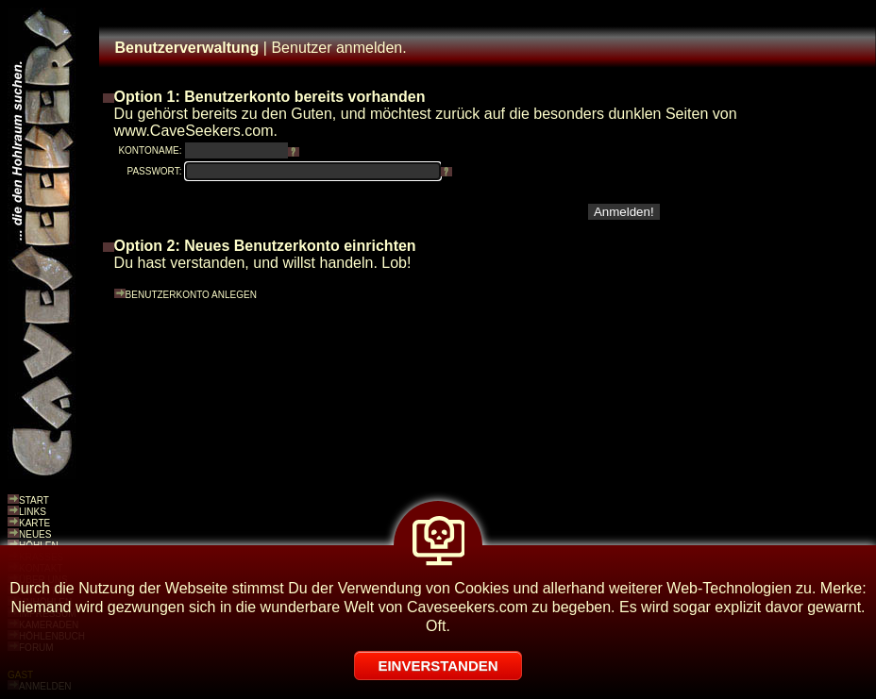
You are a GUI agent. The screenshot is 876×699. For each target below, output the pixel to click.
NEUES (35, 534)
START (34, 500)
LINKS (32, 512)
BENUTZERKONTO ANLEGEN (191, 295)
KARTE (34, 523)
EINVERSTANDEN (437, 665)
